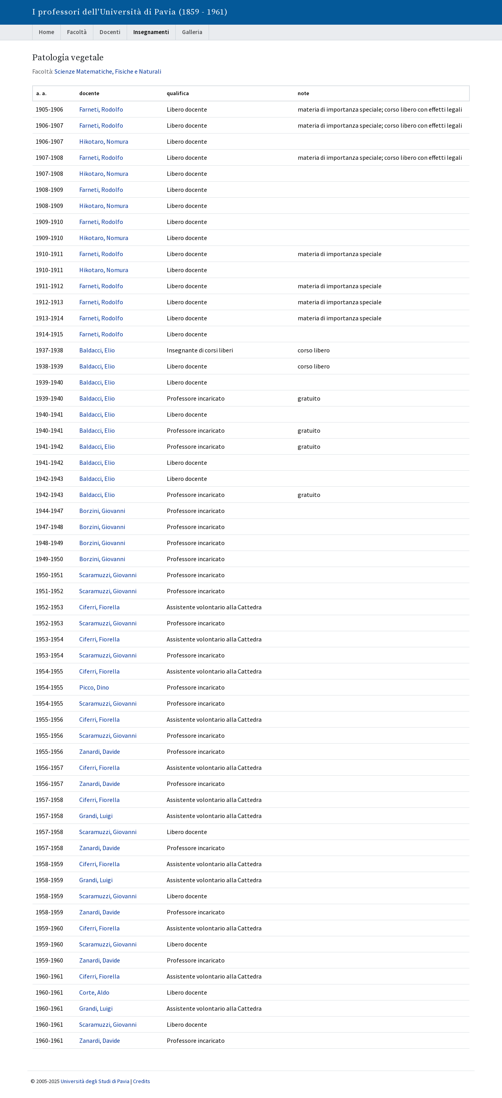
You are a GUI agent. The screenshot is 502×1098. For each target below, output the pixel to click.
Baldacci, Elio (97, 350)
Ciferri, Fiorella (99, 607)
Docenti (110, 32)
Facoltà (77, 32)
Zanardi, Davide (99, 751)
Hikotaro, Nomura (103, 141)
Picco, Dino (94, 687)
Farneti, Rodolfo (101, 109)
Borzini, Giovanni (102, 511)
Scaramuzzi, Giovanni (107, 575)
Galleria (192, 32)
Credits (141, 1081)
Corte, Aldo (94, 992)
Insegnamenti (151, 32)
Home (46, 32)
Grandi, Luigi (96, 816)
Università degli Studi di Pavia (95, 1081)
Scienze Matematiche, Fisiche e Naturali (108, 71)
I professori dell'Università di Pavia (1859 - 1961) (130, 12)
